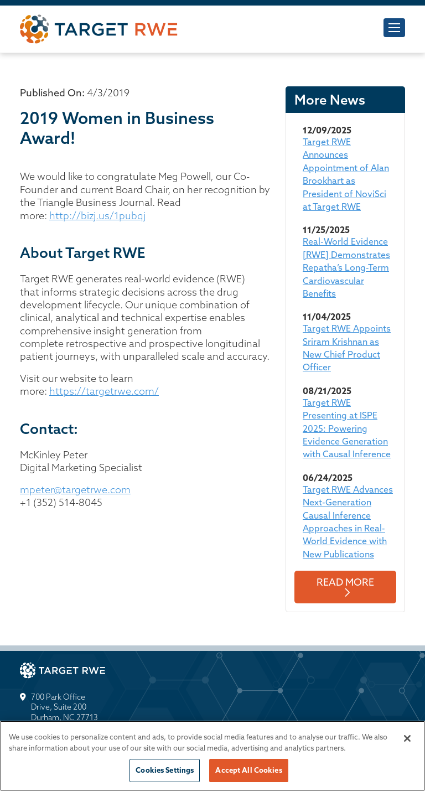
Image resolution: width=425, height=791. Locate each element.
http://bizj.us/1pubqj (97, 215)
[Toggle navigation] (394, 27)
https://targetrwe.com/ (104, 391)
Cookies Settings (165, 770)
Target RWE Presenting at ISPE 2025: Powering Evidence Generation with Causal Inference (347, 428)
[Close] (407, 738)
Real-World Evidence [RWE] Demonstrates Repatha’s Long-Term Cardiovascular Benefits (346, 267)
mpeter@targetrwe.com (75, 489)
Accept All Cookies (248, 770)
